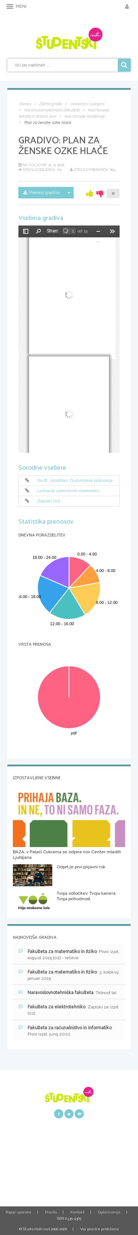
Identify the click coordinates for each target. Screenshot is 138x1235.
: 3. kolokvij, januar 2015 (69, 975)
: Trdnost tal (67, 992)
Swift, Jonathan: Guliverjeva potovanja (75, 480)
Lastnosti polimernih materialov (68, 490)
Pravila (51, 1212)
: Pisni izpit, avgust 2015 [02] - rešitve (69, 954)
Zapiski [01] (48, 501)
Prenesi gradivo (41, 192)
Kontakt (77, 1212)
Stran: (53, 231)
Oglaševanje (109, 1212)
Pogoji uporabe (19, 1212)
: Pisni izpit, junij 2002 (65, 1031)
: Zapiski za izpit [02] (68, 1010)
